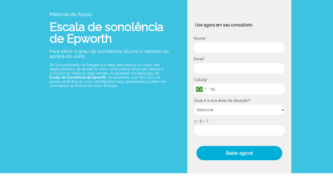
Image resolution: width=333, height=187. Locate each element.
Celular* (201, 79)
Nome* (200, 38)
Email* (199, 59)
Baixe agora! (239, 153)
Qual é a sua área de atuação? (222, 100)
